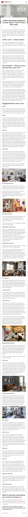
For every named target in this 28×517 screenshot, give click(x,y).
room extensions (5, 504)
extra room (8, 35)
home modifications (19, 502)
